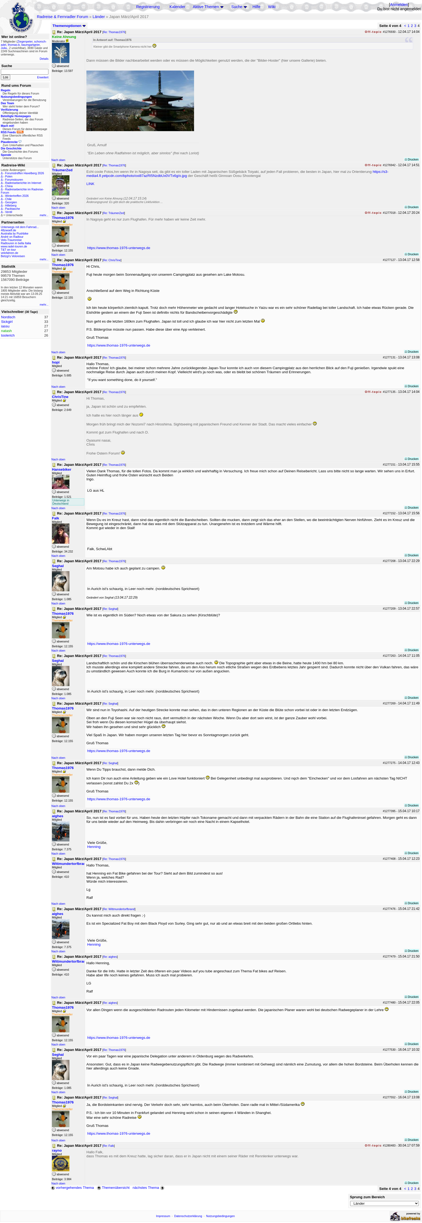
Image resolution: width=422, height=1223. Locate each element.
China (9, 186)
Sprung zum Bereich (367, 1197)
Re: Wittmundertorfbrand (119, 909)
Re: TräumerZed (113, 213)
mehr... (44, 215)
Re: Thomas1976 (114, 32)
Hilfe (256, 7)
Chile (8, 199)
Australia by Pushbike (14, 233)
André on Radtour (12, 236)
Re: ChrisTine (112, 260)
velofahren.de (9, 252)
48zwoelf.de (8, 230)
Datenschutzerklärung (188, 1216)
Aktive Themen (206, 7)
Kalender (177, 7)
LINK (90, 184)
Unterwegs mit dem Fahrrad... (20, 227)
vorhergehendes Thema (72, 1188)
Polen (8, 176)
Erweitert (42, 77)
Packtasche (12, 208)
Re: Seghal (110, 608)
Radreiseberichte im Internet (23, 182)
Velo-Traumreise (11, 240)
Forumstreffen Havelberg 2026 (24, 173)
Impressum (163, 1216)
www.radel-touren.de (14, 246)
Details (44, 58)
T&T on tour (8, 249)
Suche (236, 7)
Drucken (412, 159)
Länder (99, 17)
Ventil (8, 212)
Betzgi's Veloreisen (13, 256)
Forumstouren (14, 179)
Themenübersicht (113, 1188)
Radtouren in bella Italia (16, 243)
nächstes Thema (149, 1188)
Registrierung (148, 7)
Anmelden (399, 4)
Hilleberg (10, 205)
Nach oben (58, 160)
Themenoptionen (69, 26)
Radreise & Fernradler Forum (62, 17)
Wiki (272, 7)
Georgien (11, 202)
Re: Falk (108, 1145)
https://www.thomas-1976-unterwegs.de (118, 248)
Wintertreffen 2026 (17, 195)
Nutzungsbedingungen (220, 1216)
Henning (94, 847)
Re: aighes (110, 956)
